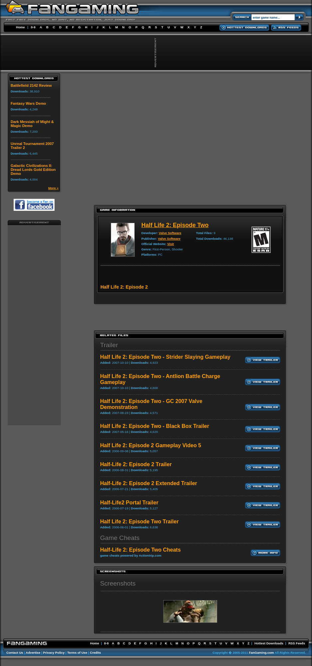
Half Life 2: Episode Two (175, 225)
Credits (95, 652)
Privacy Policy (54, 652)
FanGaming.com (261, 652)
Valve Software (170, 233)
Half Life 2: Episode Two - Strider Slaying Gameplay (165, 357)
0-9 (33, 27)
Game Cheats (119, 537)
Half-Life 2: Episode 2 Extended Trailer (148, 483)
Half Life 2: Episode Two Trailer (139, 521)
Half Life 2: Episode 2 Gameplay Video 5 (150, 445)
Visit (170, 244)
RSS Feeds (296, 643)
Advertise (33, 652)
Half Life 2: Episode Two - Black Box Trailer (154, 426)
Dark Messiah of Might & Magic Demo (32, 124)
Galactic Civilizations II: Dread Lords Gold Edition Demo (33, 170)
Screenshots (118, 583)
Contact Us (14, 652)
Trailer (109, 344)
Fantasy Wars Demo (28, 103)
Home (20, 27)
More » (53, 188)
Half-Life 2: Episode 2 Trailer (136, 464)
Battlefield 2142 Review (31, 85)
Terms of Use (77, 652)
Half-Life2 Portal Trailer (129, 502)
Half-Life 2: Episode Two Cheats (140, 550)
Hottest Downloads (268, 643)
